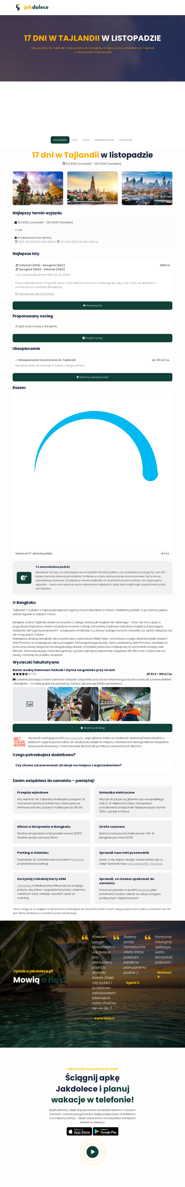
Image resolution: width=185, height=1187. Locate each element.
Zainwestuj (24, 886)
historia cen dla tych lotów (36, 294)
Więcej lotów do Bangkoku (85, 48)
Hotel (86, 140)
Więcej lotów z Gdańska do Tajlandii (130, 48)
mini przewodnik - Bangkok (144, 864)
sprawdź (144, 890)
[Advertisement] (92, 105)
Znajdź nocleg (92, 338)
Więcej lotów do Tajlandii (47, 48)
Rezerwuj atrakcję (92, 728)
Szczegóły (60, 140)
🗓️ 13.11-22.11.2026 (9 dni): (77, 242)
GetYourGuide (73, 738)
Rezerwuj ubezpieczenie (92, 377)
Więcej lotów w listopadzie (94, 52)
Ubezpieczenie (104, 140)
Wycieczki (125, 140)
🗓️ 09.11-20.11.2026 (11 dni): (35, 242)
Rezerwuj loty (92, 305)
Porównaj (77, 860)
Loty (74, 140)
